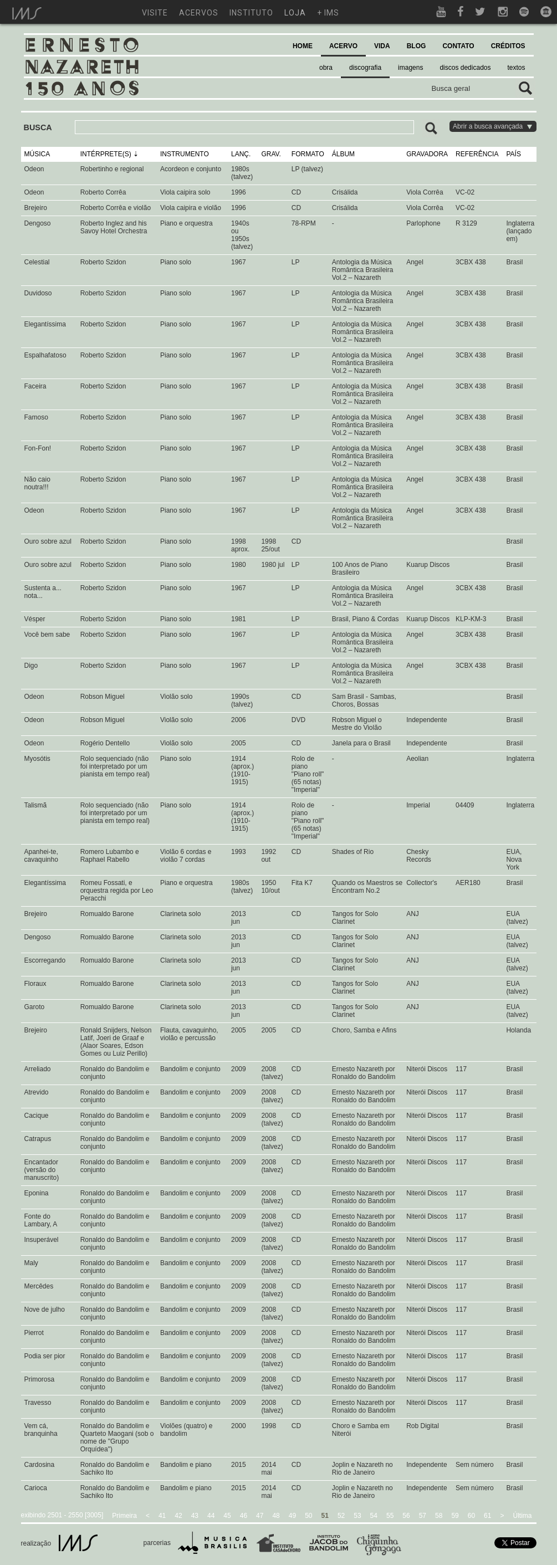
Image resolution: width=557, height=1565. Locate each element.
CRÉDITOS (508, 46)
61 (487, 1516)
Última (522, 1516)
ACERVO (343, 46)
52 (341, 1516)
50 (308, 1516)
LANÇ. (241, 154)
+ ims (328, 12)
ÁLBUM (343, 154)
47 (259, 1516)
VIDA (382, 46)
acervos (198, 12)
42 (178, 1516)
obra (326, 67)
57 (422, 1516)
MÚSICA (37, 154)
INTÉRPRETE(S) (105, 154)
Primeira (124, 1516)
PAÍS (513, 154)
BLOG (416, 46)
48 (275, 1516)
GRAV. (270, 154)
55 (390, 1516)
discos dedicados (465, 67)
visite (155, 12)
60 (471, 1516)
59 (454, 1516)
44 (210, 1516)
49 (292, 1516)
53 (357, 1516)
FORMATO (308, 154)
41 (162, 1516)
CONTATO (458, 46)
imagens (410, 67)
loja (295, 12)
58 (438, 1516)
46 (243, 1516)
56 (406, 1516)
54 (373, 1516)
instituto (251, 12)
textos (516, 67)
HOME (303, 46)
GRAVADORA (427, 154)
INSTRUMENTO (184, 154)
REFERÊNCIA (477, 154)
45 (227, 1516)
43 (194, 1516)
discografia (365, 67)
